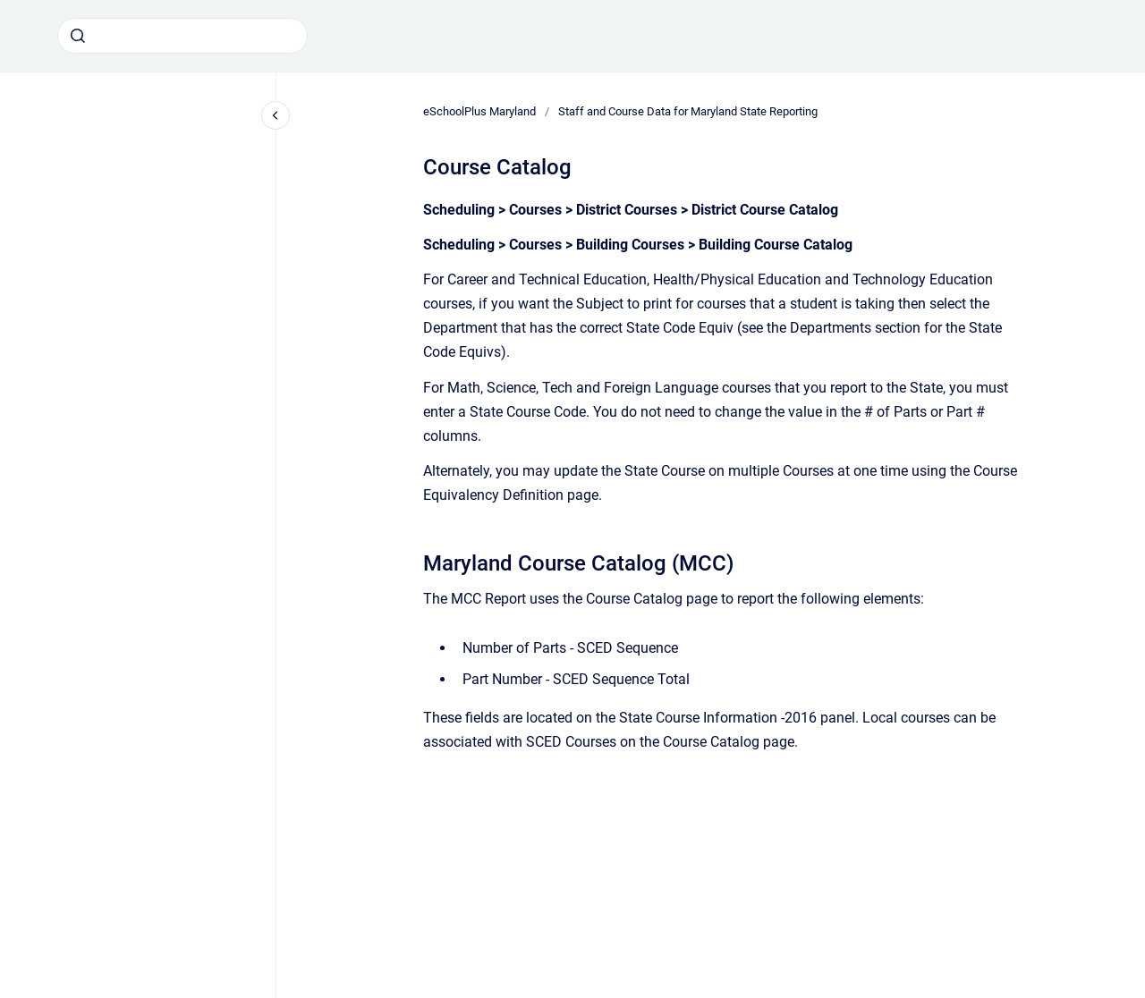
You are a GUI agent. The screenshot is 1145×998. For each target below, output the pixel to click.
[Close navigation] (275, 115)
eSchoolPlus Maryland (479, 111)
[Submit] (78, 35)
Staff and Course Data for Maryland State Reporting (688, 111)
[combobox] (182, 36)
